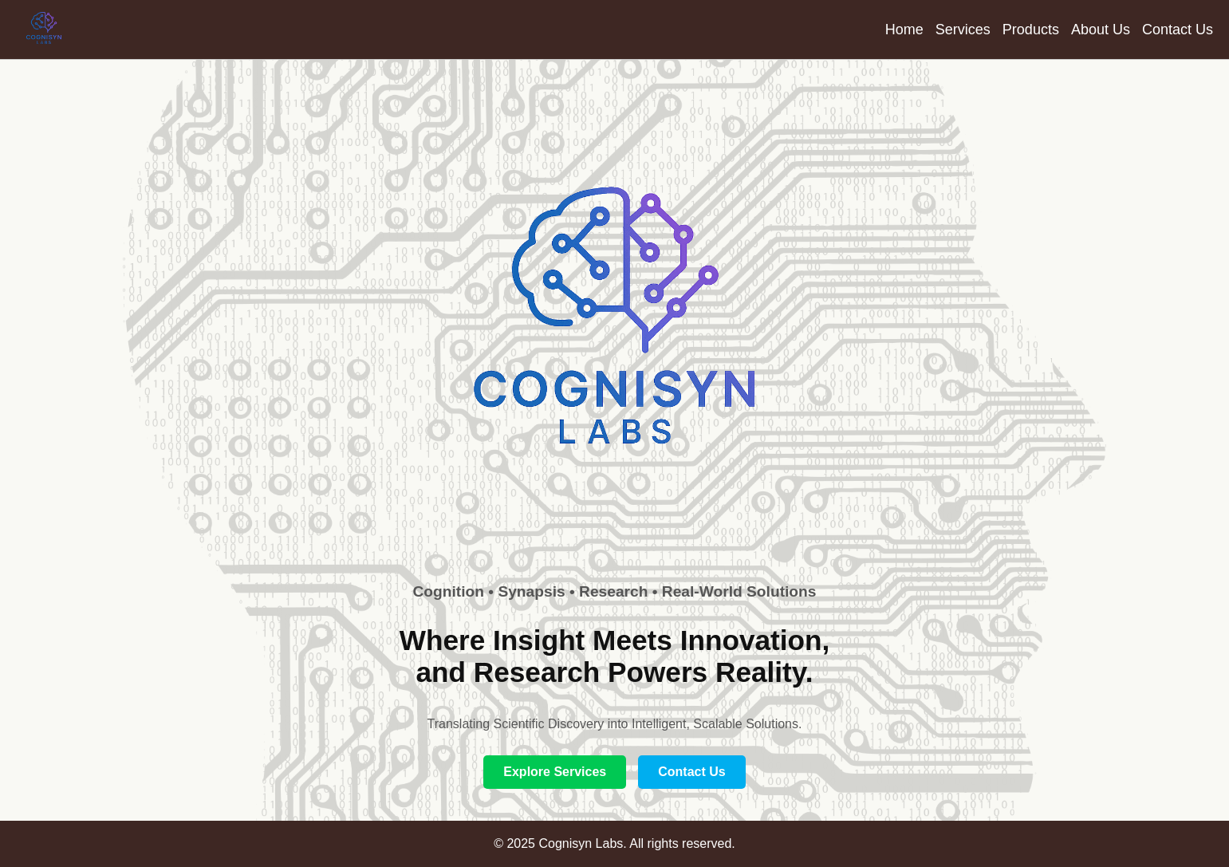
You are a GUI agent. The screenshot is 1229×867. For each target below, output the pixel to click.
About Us (1100, 29)
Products (1031, 29)
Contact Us (1177, 29)
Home (904, 29)
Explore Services (554, 771)
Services (963, 29)
